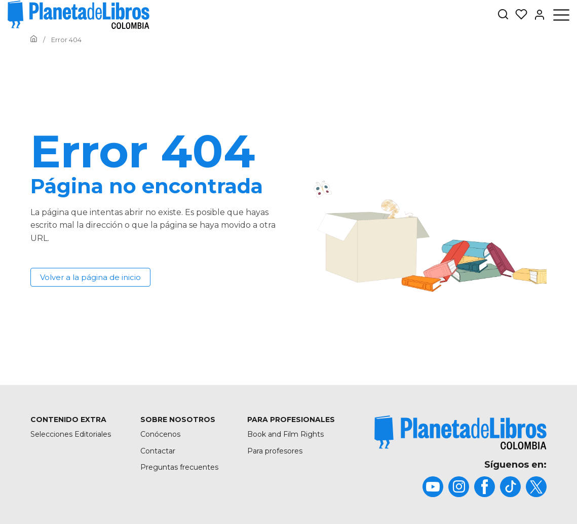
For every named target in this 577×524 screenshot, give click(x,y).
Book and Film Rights (285, 434)
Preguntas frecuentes (179, 467)
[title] (460, 432)
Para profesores (274, 451)
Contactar (157, 451)
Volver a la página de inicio (90, 277)
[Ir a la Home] (33, 40)
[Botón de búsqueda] (503, 15)
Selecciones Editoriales (70, 434)
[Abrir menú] (561, 14)
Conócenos (160, 434)
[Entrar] (536, 15)
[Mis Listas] (518, 15)
